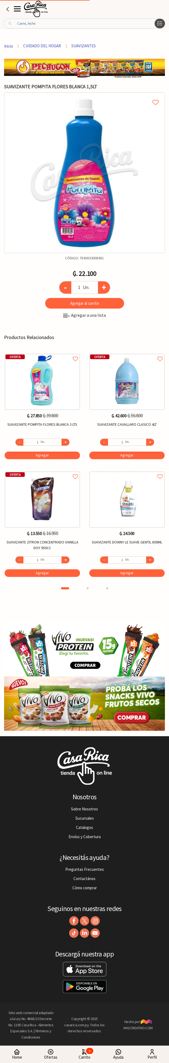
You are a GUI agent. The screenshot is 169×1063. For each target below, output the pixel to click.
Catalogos (84, 827)
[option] (84, 173)
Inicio (8, 45)
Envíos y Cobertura (85, 836)
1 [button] (65, 588)
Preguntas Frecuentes (84, 869)
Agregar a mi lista (84, 96)
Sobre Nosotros (84, 809)
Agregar (42, 455)
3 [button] (107, 588)
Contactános (84, 878)
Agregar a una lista (84, 315)
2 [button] (88, 588)
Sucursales (84, 818)
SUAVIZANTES (83, 45)
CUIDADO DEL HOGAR (42, 45)
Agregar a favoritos (42, 353)
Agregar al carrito (84, 303)
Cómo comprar (84, 887)
